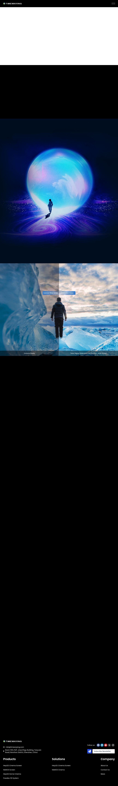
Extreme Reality (29, 353)
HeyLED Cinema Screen (12, 765)
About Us (104, 765)
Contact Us (105, 770)
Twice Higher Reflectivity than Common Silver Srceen (88, 353)
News (103, 774)
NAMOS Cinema (58, 770)
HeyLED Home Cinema (12, 774)
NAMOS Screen (9, 770)
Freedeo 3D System (11, 778)
